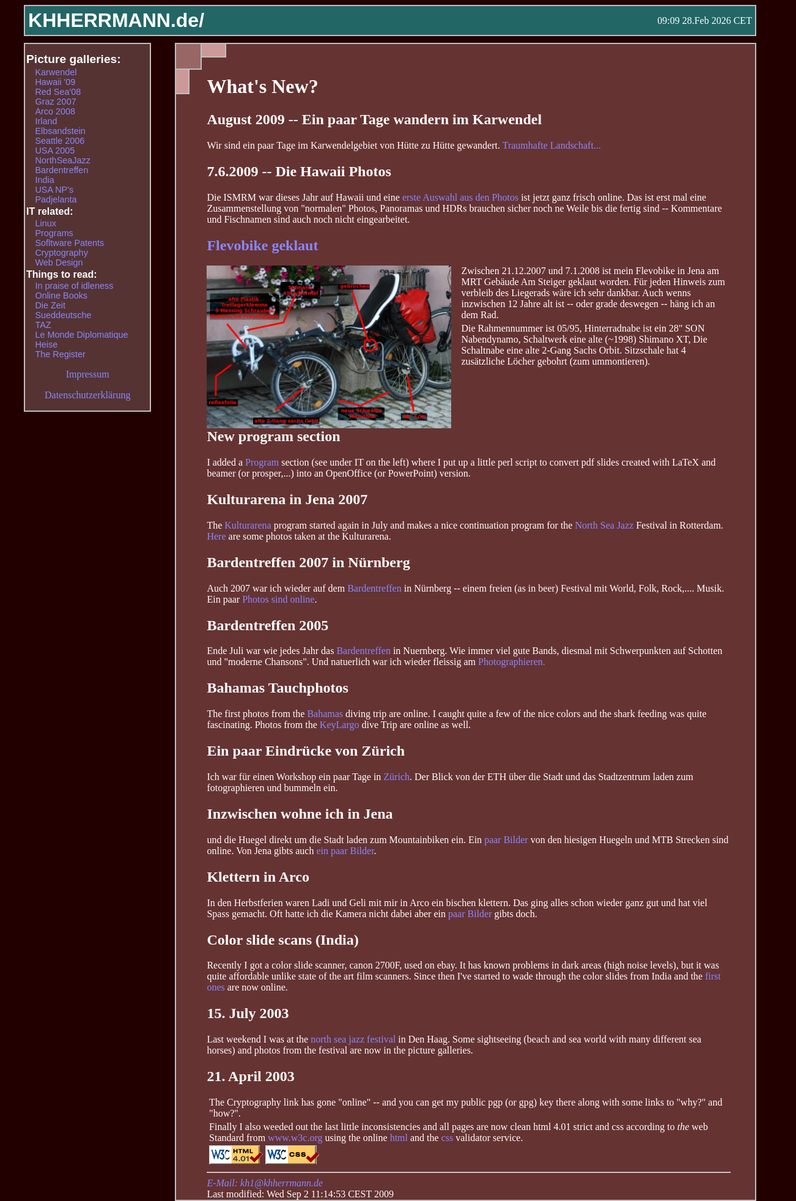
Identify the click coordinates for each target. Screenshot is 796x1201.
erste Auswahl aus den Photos (460, 197)
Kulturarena (247, 525)
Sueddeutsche (63, 315)
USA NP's (54, 190)
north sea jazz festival (353, 1039)
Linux (45, 223)
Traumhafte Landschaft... (552, 145)
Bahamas (325, 713)
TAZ (43, 325)
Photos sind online (278, 599)
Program (262, 462)
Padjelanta (55, 199)
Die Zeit (50, 305)
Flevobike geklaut (262, 245)
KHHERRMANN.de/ (116, 20)
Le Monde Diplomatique (81, 335)
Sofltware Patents (69, 243)
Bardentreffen (374, 588)
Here (216, 536)
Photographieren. (511, 661)
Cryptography (61, 253)
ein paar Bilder (345, 851)
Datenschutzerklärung (87, 395)
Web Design (59, 262)
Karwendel (55, 72)
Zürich (396, 777)
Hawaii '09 (55, 82)
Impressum (87, 374)
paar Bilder (506, 840)
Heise (46, 344)
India (44, 180)
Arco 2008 (55, 111)
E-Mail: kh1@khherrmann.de (265, 1183)
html (399, 1137)
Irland (46, 121)
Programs (54, 233)
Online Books (61, 295)
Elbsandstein (60, 131)
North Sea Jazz (604, 525)
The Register (60, 354)
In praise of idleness (74, 286)
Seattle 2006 (59, 141)
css (447, 1137)
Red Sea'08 (58, 92)
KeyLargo (339, 724)
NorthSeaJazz (62, 160)
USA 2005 (55, 150)
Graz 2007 (55, 101)
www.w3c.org (295, 1137)
